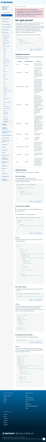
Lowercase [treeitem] (5, 88)
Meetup (5, 422)
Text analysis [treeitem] (4, 144)
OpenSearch (7, 2)
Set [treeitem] (4, 100)
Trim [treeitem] (4, 115)
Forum (5, 397)
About (26, 395)
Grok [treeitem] (4, 77)
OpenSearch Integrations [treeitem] (4, 128)
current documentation (34, 12)
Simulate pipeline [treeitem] (6, 36)
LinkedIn (5, 418)
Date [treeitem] (4, 57)
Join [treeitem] (4, 81)
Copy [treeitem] (4, 54)
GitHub (5, 399)
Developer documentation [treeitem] (5, 180)
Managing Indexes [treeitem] (5, 29)
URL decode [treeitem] (5, 119)
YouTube (5, 420)
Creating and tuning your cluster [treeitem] (6, 132)
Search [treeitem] (3, 152)
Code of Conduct (7, 395)
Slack (5, 402)
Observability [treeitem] (4, 165)
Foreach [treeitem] (5, 71)
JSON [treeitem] (4, 83)
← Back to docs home (6, 12)
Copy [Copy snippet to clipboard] (31, 49)
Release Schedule (29, 397)
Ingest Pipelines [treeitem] (5, 32)
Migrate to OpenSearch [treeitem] (6, 27)
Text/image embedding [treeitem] (5, 113)
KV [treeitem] (3, 85)
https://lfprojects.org (40, 438)
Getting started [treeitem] (5, 21)
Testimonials (28, 404)
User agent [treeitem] (5, 121)
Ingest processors (18, 6)
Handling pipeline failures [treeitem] (6, 43)
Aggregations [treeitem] (5, 150)
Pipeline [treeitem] (5, 87)
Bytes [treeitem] (4, 50)
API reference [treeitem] (4, 173)
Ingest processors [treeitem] (6, 46)
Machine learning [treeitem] (5, 155)
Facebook (6, 424)
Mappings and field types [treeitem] (6, 141)
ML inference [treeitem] (6, 98)
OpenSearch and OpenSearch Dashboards (5, 8)
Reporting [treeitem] (4, 168)
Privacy (26, 408)
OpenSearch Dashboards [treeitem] (4, 124)
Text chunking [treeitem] (6, 106)
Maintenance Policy (29, 399)
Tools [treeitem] (3, 171)
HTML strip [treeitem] (5, 79)
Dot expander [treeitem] (6, 65)
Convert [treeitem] (5, 52)
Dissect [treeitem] (4, 63)
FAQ (26, 402)
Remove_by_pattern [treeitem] (7, 90)
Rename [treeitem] (5, 94)
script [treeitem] (4, 96)
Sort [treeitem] (4, 104)
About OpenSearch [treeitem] (5, 19)
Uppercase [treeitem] (5, 117)
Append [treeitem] (5, 48)
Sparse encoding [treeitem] (6, 102)
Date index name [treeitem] (6, 61)
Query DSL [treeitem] (4, 147)
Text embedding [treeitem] (6, 108)
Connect (5, 414)
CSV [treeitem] (4, 55)
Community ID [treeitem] (6, 59)
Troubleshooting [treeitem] (5, 176)
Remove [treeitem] (5, 92)
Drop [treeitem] (4, 67)
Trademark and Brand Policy (31, 406)
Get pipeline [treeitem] (5, 38)
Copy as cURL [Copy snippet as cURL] (38, 49)
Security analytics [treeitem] (5, 138)
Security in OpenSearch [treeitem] (6, 135)
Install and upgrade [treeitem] (6, 24)
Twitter (5, 416)
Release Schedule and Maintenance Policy (26, 16)
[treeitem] (12, 19)
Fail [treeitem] (4, 69)
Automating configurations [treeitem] (5, 159)
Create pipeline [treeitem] (6, 35)
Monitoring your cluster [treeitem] (5, 162)
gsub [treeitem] (4, 73)
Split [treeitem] (4, 110)
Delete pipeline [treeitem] (6, 40)
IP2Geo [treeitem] (4, 75)
